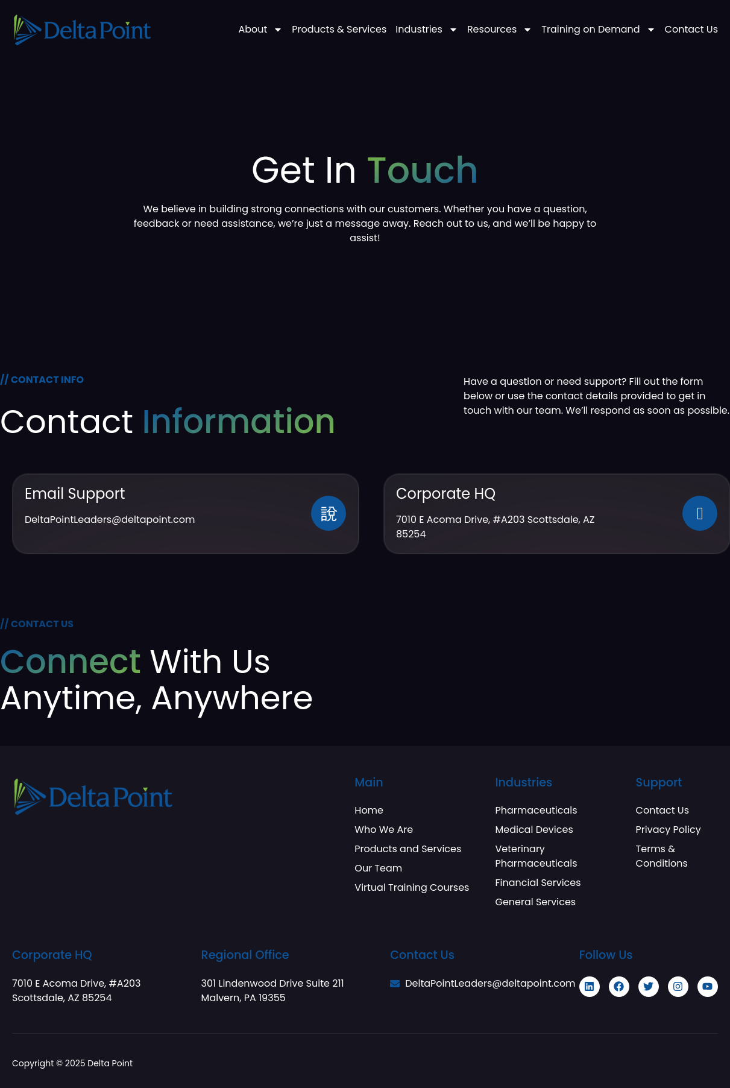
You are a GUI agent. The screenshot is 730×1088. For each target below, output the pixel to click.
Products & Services (339, 30)
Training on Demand (598, 30)
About (260, 30)
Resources (499, 30)
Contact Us (691, 30)
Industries (426, 30)
